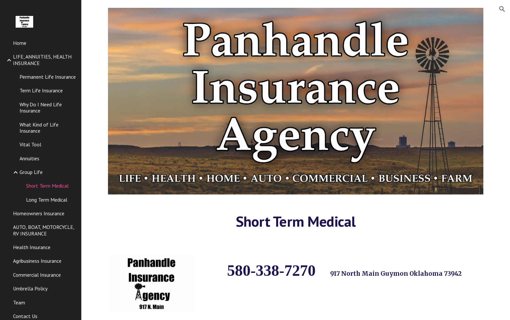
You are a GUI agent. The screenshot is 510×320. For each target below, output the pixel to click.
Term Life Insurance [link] (41, 90)
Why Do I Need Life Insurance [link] (41, 107)
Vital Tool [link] (30, 144)
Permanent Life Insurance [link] (48, 76)
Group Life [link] (31, 172)
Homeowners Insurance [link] (38, 213)
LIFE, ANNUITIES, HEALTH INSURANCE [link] (42, 59)
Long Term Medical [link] (46, 199)
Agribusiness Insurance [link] (37, 261)
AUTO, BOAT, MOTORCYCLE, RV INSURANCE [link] (43, 230)
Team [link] (19, 302)
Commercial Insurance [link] (37, 275)
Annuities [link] (29, 158)
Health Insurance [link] (31, 247)
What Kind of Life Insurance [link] (39, 127)
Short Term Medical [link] (47, 185)
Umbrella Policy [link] (30, 288)
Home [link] (19, 43)
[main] (295, 224)
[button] (502, 9)
